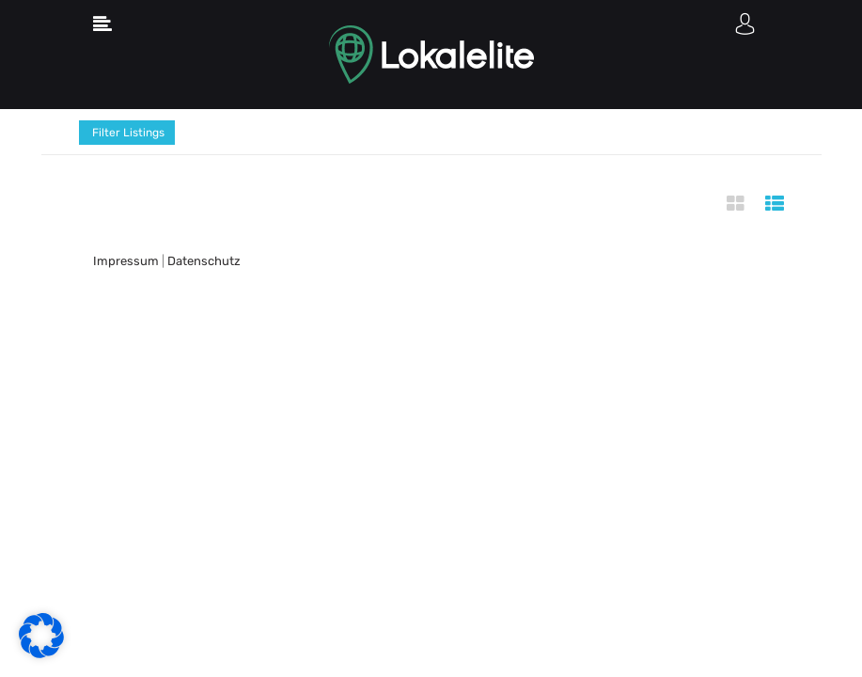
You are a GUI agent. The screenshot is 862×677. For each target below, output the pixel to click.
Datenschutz (204, 261)
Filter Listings (127, 132)
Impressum (126, 261)
